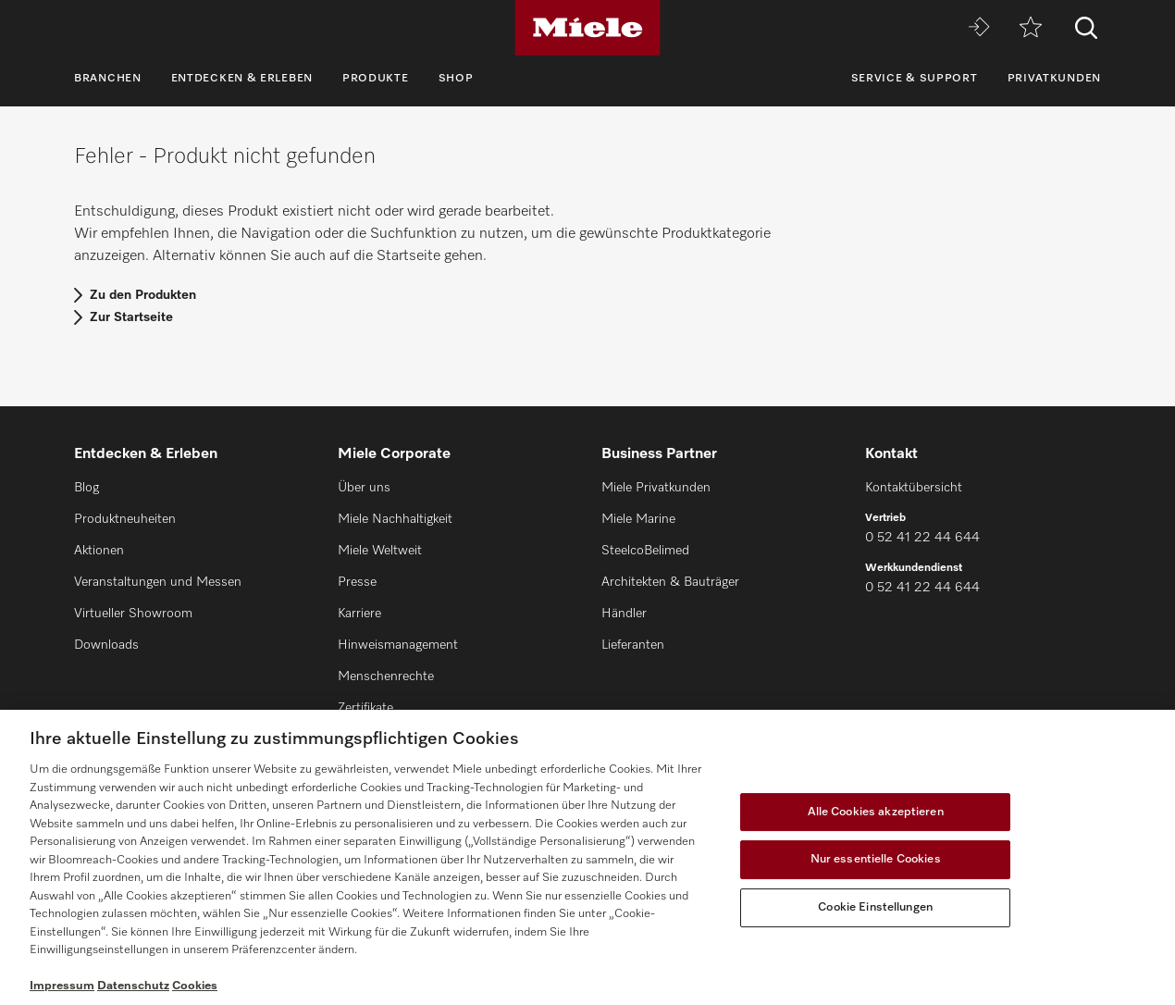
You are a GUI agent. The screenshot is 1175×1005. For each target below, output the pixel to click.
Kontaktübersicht (913, 487)
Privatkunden (1054, 78)
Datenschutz (133, 986)
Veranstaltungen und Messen (157, 582)
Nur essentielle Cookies (875, 859)
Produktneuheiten (125, 519)
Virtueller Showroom (133, 613)
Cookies (194, 986)
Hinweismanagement (398, 645)
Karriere (359, 613)
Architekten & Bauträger (670, 582)
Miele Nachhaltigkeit (395, 519)
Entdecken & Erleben (242, 78)
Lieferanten (632, 645)
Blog (86, 487)
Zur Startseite (131, 317)
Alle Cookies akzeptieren (876, 812)
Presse (357, 582)
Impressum (62, 986)
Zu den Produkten (143, 295)
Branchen (108, 78)
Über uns (364, 487)
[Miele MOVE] (979, 28)
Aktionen (99, 550)
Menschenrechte (386, 676)
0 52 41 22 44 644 (922, 537)
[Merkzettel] (1031, 28)
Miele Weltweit (380, 550)
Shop (456, 78)
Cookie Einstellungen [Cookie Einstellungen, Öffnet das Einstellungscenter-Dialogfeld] (875, 907)
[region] (587, 857)
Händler (624, 613)
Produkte (375, 78)
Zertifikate (365, 707)
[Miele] (587, 28)
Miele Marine (638, 519)
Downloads (106, 645)
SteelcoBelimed (645, 550)
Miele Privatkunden (656, 487)
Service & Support (914, 78)
